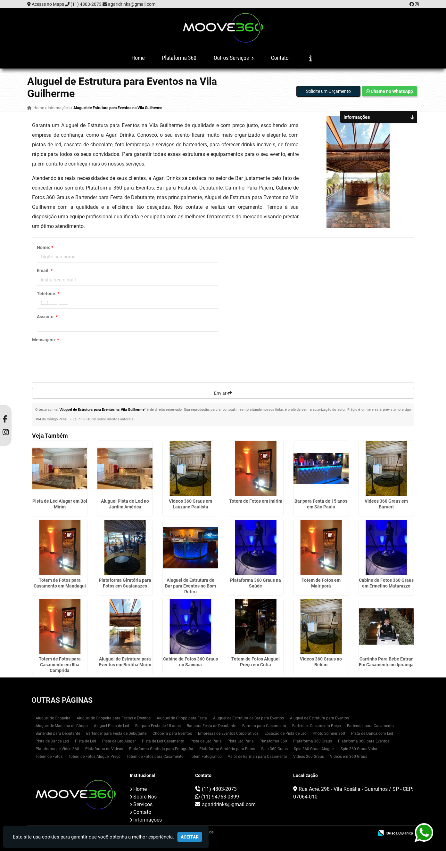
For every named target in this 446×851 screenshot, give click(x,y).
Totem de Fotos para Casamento (155, 756)
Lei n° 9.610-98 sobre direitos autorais (103, 419)
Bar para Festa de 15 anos (158, 726)
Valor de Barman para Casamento (257, 756)
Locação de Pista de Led (286, 733)
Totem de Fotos (49, 756)
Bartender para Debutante (58, 733)
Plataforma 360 (179, 58)
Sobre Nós (145, 797)
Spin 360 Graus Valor (359, 749)
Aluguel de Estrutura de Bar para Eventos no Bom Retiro (190, 586)
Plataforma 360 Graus (312, 741)
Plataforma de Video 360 (57, 749)
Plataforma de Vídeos (104, 749)
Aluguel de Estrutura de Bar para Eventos (248, 718)
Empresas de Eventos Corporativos (228, 733)
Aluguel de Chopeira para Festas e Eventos (114, 718)
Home (138, 58)
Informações (147, 820)
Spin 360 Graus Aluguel (314, 749)
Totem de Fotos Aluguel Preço (94, 756)
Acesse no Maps (48, 4)
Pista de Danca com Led (372, 733)
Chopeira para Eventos (172, 733)
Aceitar (190, 836)
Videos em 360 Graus (348, 756)
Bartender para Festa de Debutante (116, 733)
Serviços (143, 804)
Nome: (45, 247)
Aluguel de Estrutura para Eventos (319, 718)
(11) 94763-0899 (220, 797)
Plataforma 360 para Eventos (363, 741)
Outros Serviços (234, 58)
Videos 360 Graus (308, 756)
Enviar (223, 393)
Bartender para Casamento (370, 726)
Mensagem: (45, 339)
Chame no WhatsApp (389, 91)
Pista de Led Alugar (119, 741)
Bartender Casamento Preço (316, 726)
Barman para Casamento (264, 726)
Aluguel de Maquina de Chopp (62, 726)
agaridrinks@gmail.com (131, 4)
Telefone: (48, 293)
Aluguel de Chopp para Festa (182, 718)
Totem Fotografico (206, 756)
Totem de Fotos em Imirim (255, 501)
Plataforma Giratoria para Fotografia (161, 749)
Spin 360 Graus (274, 749)
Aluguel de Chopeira (53, 718)
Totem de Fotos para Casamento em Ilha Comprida (60, 664)
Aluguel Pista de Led (111, 726)
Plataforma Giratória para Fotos (227, 749)
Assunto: (47, 316)
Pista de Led (85, 741)
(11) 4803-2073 (86, 4)
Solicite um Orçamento (328, 91)
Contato (280, 58)
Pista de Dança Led (52, 741)
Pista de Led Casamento (163, 741)
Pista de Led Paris (205, 741)
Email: (45, 270)
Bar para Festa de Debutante (211, 726)
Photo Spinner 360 (329, 733)
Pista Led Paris (240, 741)
